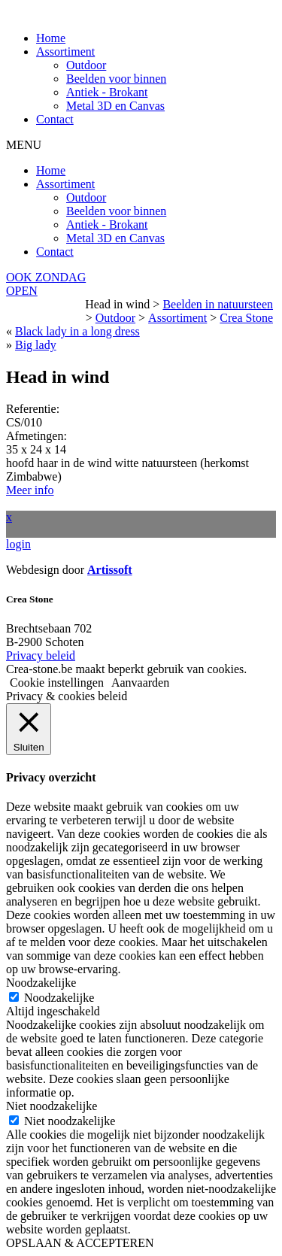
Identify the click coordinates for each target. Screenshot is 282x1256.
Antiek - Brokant (106, 92)
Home (50, 38)
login (18, 544)
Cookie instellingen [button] (57, 682)
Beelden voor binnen (116, 78)
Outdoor (86, 65)
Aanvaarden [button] (140, 682)
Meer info (30, 490)
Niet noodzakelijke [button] (51, 1106)
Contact (55, 119)
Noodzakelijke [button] (41, 982)
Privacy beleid (40, 655)
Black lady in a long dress (77, 331)
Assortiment (65, 51)
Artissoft (109, 569)
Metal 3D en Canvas (115, 105)
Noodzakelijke (59, 997)
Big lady (35, 344)
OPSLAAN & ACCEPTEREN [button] (79, 1242)
